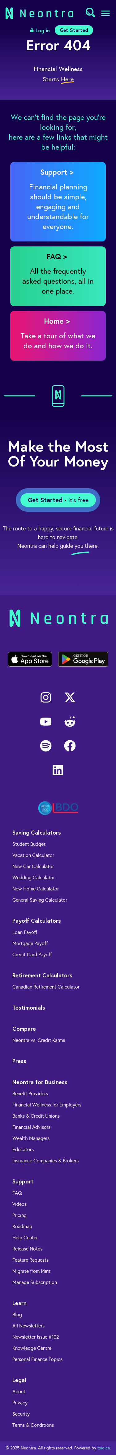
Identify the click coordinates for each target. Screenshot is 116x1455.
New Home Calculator (35, 889)
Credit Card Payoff (32, 954)
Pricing (19, 1215)
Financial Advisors (31, 1127)
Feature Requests (30, 1260)
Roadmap (22, 1226)
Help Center (25, 1238)
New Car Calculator (33, 866)
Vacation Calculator (33, 855)
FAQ (17, 1193)
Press (19, 1061)
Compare (24, 1028)
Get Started (74, 30)
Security (21, 1414)
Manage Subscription (34, 1282)
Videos (19, 1204)
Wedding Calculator (33, 878)
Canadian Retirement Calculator (45, 987)
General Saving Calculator (39, 900)
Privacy (20, 1403)
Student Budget (28, 844)
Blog (17, 1315)
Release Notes (27, 1249)
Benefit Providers (30, 1094)
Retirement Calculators (42, 975)
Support (22, 1181)
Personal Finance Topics (37, 1359)
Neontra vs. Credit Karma (38, 1040)
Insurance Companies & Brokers (45, 1161)
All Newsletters (28, 1326)
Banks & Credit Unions (36, 1116)
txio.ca (103, 1448)
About (18, 1391)
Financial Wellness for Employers (46, 1105)
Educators (23, 1149)
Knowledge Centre (31, 1348)
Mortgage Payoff (30, 943)
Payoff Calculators (36, 920)
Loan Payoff (24, 932)
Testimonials (28, 1007)
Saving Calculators (36, 832)
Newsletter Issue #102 (35, 1337)
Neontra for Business (39, 1082)
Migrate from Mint (31, 1271)
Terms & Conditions (33, 1425)
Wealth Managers (30, 1138)
